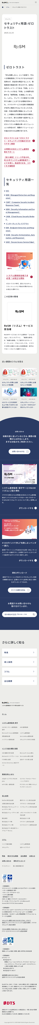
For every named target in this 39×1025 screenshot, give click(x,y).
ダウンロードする (26, 508)
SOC (7, 191)
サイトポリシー (6, 866)
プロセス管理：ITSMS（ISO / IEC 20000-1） (15, 929)
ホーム (2, 7)
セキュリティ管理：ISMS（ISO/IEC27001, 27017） (16, 920)
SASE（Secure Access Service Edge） (20, 242)
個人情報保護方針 (18, 866)
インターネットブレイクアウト (17, 223)
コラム (7, 7)
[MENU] (36, 2)
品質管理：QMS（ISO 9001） (10, 975)
